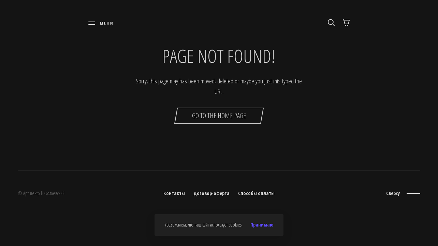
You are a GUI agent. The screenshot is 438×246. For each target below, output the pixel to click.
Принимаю (261, 225)
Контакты (174, 193)
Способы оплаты (256, 193)
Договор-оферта (211, 193)
